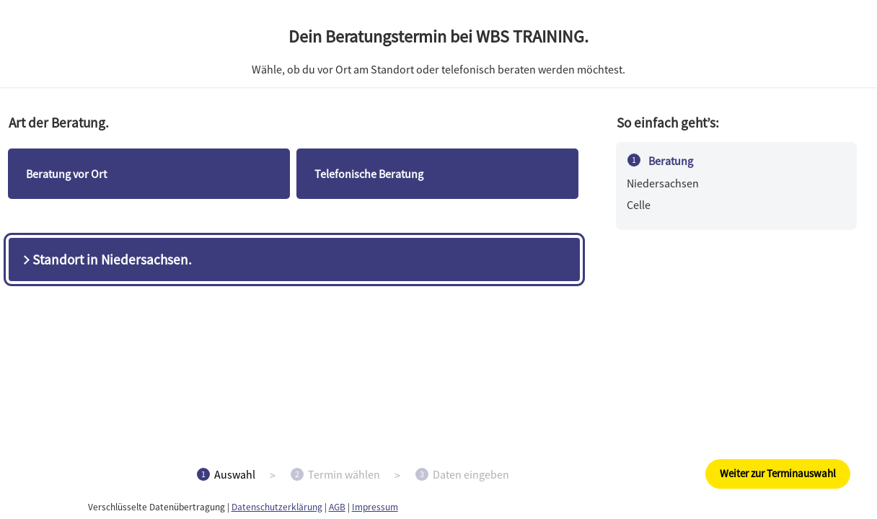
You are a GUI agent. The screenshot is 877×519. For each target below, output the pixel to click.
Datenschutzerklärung (277, 507)
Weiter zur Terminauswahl (778, 473)
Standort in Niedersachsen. (106, 259)
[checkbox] (149, 173)
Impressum (375, 507)
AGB (337, 507)
